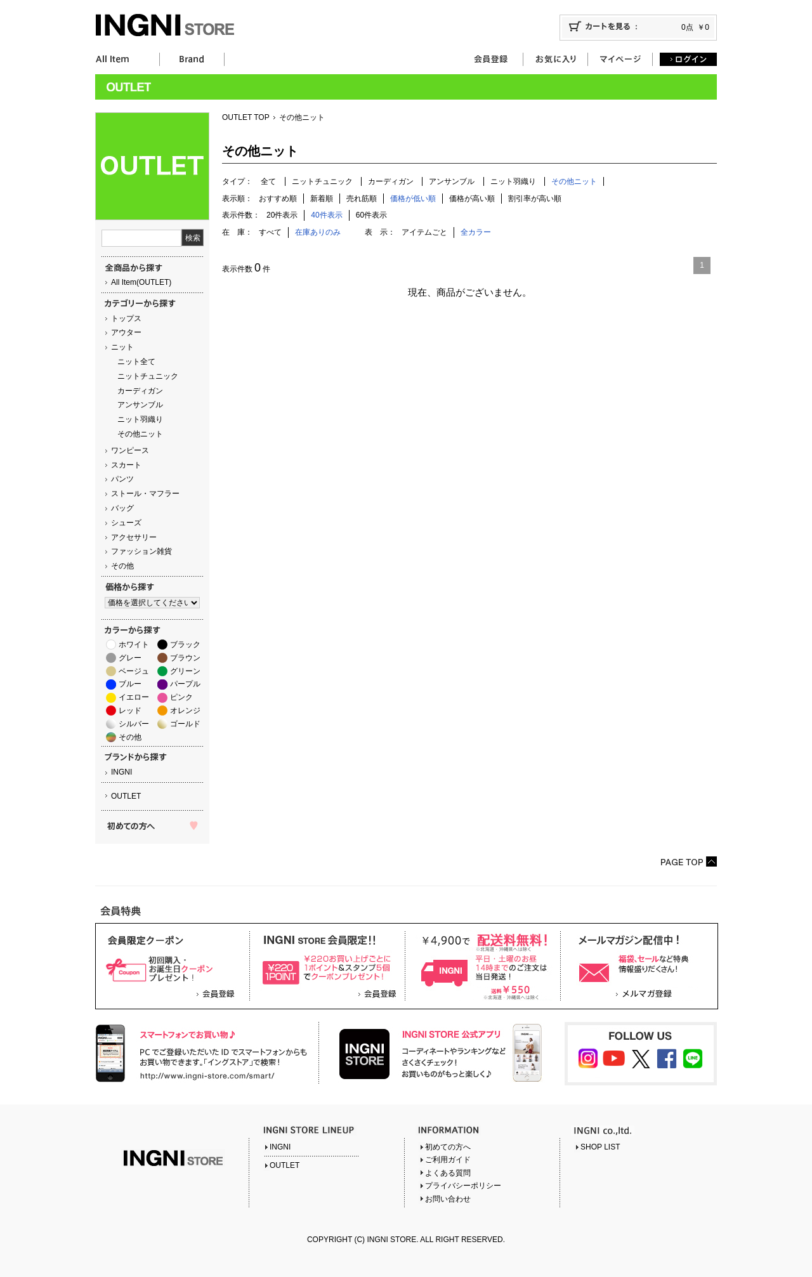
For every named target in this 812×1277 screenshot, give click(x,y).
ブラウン (185, 657)
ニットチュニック (147, 376)
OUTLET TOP (246, 117)
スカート (126, 465)
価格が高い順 (472, 198)
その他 (122, 565)
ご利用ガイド (448, 1159)
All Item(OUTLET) (141, 282)
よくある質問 (448, 1173)
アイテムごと (424, 232)
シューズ (126, 522)
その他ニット (140, 433)
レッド (130, 710)
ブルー (130, 683)
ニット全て (136, 361)
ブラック (185, 644)
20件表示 (282, 215)
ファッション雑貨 (141, 551)
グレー (130, 657)
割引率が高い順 (534, 198)
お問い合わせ (448, 1199)
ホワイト (134, 644)
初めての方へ (448, 1147)
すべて (270, 232)
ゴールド (185, 723)
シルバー (134, 723)
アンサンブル (140, 404)
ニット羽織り (140, 419)
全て (268, 181)
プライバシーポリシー (463, 1185)
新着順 (321, 198)
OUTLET (126, 796)
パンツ (122, 479)
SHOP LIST (600, 1147)
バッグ (122, 508)
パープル (185, 683)
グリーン (185, 671)
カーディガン (140, 390)
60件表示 (371, 215)
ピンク (181, 697)
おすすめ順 (278, 198)
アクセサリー (134, 537)
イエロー (134, 697)
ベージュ (134, 671)
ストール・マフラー (145, 493)
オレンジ (185, 710)
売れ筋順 (361, 198)
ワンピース (130, 450)
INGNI (121, 772)
